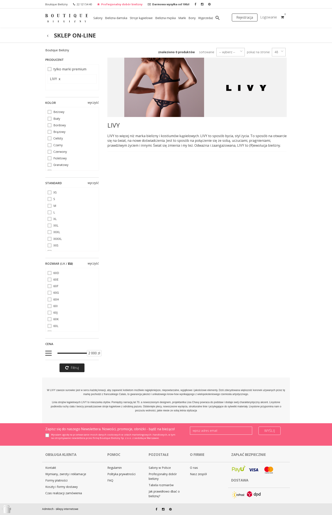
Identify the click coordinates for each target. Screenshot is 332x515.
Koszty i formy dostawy (61, 487)
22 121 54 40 (84, 4)
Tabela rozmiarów (161, 485)
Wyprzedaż (205, 18)
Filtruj (72, 367)
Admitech (48, 509)
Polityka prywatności (121, 474)
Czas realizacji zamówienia (63, 493)
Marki (182, 18)
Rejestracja (244, 17)
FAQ (110, 480)
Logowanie (268, 17)
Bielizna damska (116, 18)
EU (70, 264)
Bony (192, 18)
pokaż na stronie (258, 52)
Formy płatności (56, 480)
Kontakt (50, 468)
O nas (194, 468)
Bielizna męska (165, 18)
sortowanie (206, 52)
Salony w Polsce (160, 468)
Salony (97, 18)
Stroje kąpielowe (141, 18)
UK (63, 264)
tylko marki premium (67, 69)
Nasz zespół (198, 474)
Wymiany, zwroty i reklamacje (65, 474)
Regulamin (114, 468)
